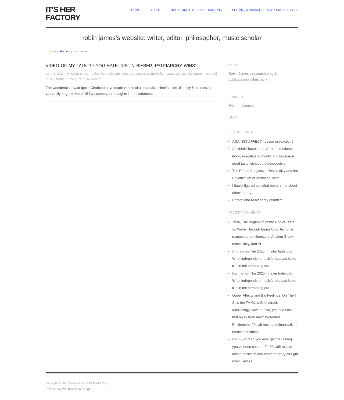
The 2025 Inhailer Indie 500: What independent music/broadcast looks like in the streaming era (264, 258)
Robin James (79, 73)
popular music (192, 73)
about (155, 10)
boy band (101, 73)
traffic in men (66, 79)
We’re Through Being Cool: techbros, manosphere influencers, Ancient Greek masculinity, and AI (263, 236)
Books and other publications (196, 10)
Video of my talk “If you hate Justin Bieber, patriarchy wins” (121, 65)
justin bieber (156, 73)
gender (140, 73)
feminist (128, 73)
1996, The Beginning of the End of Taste (263, 222)
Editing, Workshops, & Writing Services (265, 10)
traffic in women (89, 79)
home (135, 10)
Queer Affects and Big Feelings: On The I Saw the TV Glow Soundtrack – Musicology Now (264, 302)
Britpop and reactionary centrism (257, 200)
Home (64, 51)
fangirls (115, 73)
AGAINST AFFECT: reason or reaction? (262, 141)
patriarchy (173, 73)
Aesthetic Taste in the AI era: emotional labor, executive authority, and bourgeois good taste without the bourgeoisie (263, 156)
